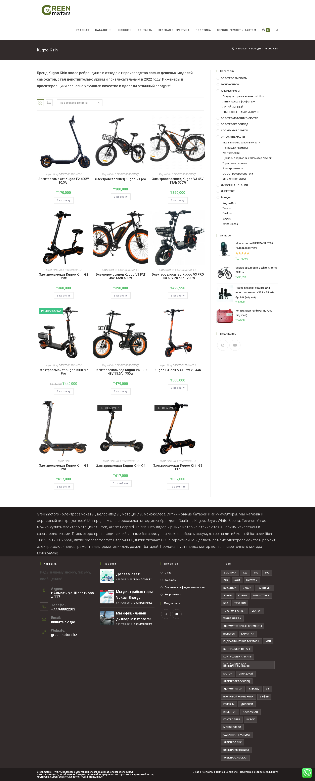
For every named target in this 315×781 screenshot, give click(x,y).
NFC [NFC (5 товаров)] (225, 603)
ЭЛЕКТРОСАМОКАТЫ (70, 174)
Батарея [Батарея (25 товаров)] (229, 633)
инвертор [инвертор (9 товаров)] (229, 711)
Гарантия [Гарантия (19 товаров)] (247, 633)
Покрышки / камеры (235, 147)
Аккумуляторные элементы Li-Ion (243, 96)
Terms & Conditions (227, 772)
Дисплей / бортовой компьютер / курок (247, 157)
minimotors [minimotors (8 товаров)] (261, 595)
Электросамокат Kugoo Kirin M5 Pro (63, 371)
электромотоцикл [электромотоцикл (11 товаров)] (236, 750)
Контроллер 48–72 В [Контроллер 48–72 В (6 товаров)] (237, 649)
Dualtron (227, 213)
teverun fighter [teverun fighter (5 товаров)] (234, 610)
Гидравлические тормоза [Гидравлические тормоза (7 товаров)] (241, 641)
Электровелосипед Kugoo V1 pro (120, 179)
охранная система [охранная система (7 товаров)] (236, 734)
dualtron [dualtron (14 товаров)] (229, 588)
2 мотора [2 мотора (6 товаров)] (229, 572)
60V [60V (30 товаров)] (267, 572)
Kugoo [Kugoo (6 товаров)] (242, 595)
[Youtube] (234, 345)
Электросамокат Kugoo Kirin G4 (120, 466)
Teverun (227, 208)
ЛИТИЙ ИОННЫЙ (233, 106)
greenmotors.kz (64, 635)
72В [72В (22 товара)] (225, 580)
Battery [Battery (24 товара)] (251, 580)
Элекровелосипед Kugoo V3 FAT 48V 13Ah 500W (120, 276)
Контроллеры (231, 152)
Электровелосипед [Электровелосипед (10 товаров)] (236, 681)
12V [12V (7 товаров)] (245, 572)
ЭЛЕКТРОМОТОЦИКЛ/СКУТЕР (239, 118)
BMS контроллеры (234, 178)
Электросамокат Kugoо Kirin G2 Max (63, 276)
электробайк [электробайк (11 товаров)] (232, 742)
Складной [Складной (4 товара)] (246, 673)
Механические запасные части (241, 142)
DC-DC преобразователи (238, 173)
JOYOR (227, 218)
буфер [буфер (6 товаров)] (264, 696)
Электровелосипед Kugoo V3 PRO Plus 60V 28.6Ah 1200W (178, 276)
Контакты (171, 580)
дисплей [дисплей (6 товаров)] (247, 704)
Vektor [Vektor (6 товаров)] (256, 610)
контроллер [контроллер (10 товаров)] (231, 719)
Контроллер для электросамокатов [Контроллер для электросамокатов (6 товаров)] (236, 665)
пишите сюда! (63, 622)
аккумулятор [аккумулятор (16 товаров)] (232, 689)
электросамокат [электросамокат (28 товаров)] (235, 757)
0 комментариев (143, 603)
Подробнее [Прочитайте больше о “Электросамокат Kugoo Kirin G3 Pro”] (178, 486)
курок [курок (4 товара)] (250, 719)
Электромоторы (233, 168)
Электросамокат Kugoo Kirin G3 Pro (177, 467)
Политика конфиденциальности (185, 587)
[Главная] (232, 48)
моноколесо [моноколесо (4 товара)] (232, 727)
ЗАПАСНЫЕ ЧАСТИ (233, 136)
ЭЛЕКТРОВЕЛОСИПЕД (127, 174)
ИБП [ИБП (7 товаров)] (268, 641)
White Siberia (230, 223)
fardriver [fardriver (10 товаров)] (264, 588)
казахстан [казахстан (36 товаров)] (250, 711)
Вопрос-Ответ (173, 594)
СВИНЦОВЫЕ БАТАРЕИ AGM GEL (242, 111)
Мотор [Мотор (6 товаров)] (227, 673)
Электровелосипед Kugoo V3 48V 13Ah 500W (178, 180)
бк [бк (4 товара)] (267, 689)
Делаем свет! (128, 574)
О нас (168, 572)
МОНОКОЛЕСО (230, 84)
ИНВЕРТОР (228, 191)
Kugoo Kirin (271, 48)
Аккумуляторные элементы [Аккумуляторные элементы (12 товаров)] (242, 626)
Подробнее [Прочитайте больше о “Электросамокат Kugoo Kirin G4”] (121, 483)
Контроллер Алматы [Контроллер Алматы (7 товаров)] (237, 656)
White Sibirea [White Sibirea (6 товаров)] (232, 618)
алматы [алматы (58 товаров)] (254, 689)
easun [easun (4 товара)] (247, 588)
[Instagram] (222, 345)
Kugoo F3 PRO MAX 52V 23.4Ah (178, 370)
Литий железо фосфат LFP (239, 101)
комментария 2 (143, 579)
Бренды (226, 197)
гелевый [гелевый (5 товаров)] (229, 704)
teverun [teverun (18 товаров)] (240, 603)
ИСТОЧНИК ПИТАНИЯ (234, 184)
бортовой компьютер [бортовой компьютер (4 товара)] (238, 696)
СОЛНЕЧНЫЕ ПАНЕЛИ (234, 130)
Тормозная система (235, 163)
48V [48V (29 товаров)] (256, 572)
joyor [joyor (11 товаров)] (227, 595)
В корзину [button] (64, 200)
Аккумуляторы (230, 90)
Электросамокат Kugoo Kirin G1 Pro (63, 467)
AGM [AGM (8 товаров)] (237, 580)
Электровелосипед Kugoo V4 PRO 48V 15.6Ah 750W (120, 371)
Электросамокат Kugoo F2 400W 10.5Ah (63, 180)
